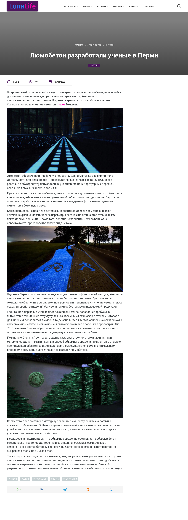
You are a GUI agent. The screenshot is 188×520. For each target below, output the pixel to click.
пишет (61, 104)
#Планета (133, 6)
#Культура (117, 6)
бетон (26, 479)
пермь (56, 479)
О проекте (149, 6)
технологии (71, 479)
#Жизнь (86, 6)
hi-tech (94, 65)
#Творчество (70, 6)
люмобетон (41, 479)
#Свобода (101, 6)
